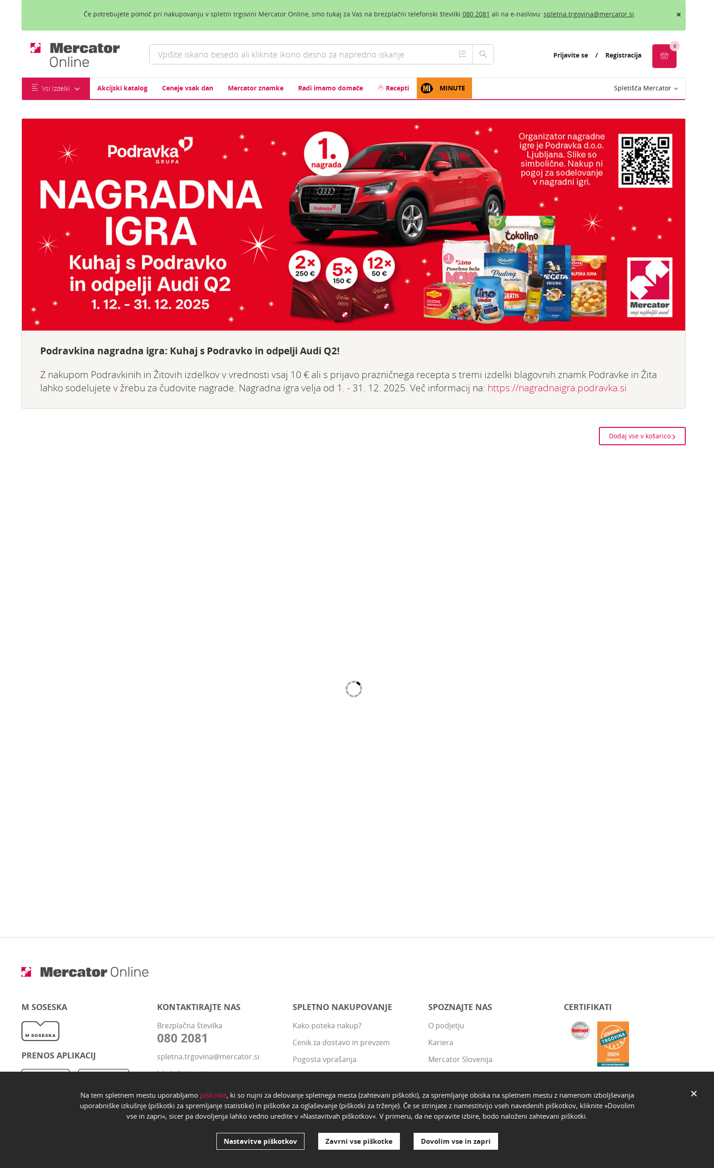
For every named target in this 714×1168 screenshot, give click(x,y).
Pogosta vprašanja (325, 1059)
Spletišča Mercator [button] (646, 88)
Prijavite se (570, 55)
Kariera (440, 1042)
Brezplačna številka (218, 1033)
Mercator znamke (256, 88)
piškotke (213, 1095)
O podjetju (446, 1026)
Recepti (393, 88)
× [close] (678, 14)
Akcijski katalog (122, 88)
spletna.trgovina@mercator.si (589, 14)
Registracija (623, 55)
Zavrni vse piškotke (359, 1141)
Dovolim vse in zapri (456, 1141)
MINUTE (442, 88)
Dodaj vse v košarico (642, 435)
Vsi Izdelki (56, 88)
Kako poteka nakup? (327, 1026)
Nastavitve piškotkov (260, 1141)
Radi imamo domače (330, 88)
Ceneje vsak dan (187, 88)
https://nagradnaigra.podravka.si (557, 387)
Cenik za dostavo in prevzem (341, 1042)
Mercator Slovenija (460, 1059)
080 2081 (476, 14)
